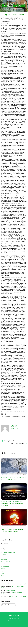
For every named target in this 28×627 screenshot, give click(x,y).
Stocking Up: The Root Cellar (18, 596)
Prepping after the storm (17, 443)
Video (2, 573)
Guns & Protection (6, 561)
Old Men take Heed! (11, 590)
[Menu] (25, 2)
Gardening (4, 559)
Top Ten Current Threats (14, 15)
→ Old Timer (14, 428)
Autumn (3, 554)
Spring (3, 568)
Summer (3, 571)
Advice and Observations (11, 477)
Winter (3, 477)
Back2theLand (13, 618)
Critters (3, 557)
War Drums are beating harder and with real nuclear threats (13, 530)
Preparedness (22, 477)
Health (3, 564)
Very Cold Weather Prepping (11, 480)
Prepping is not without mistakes (13, 441)
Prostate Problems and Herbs (19, 584)
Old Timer (15, 426)
